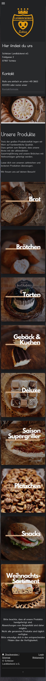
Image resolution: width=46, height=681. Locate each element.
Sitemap (6, 657)
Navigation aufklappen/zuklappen (23, 3)
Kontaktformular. (10, 89)
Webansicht (38, 657)
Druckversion (10, 654)
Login (41, 654)
